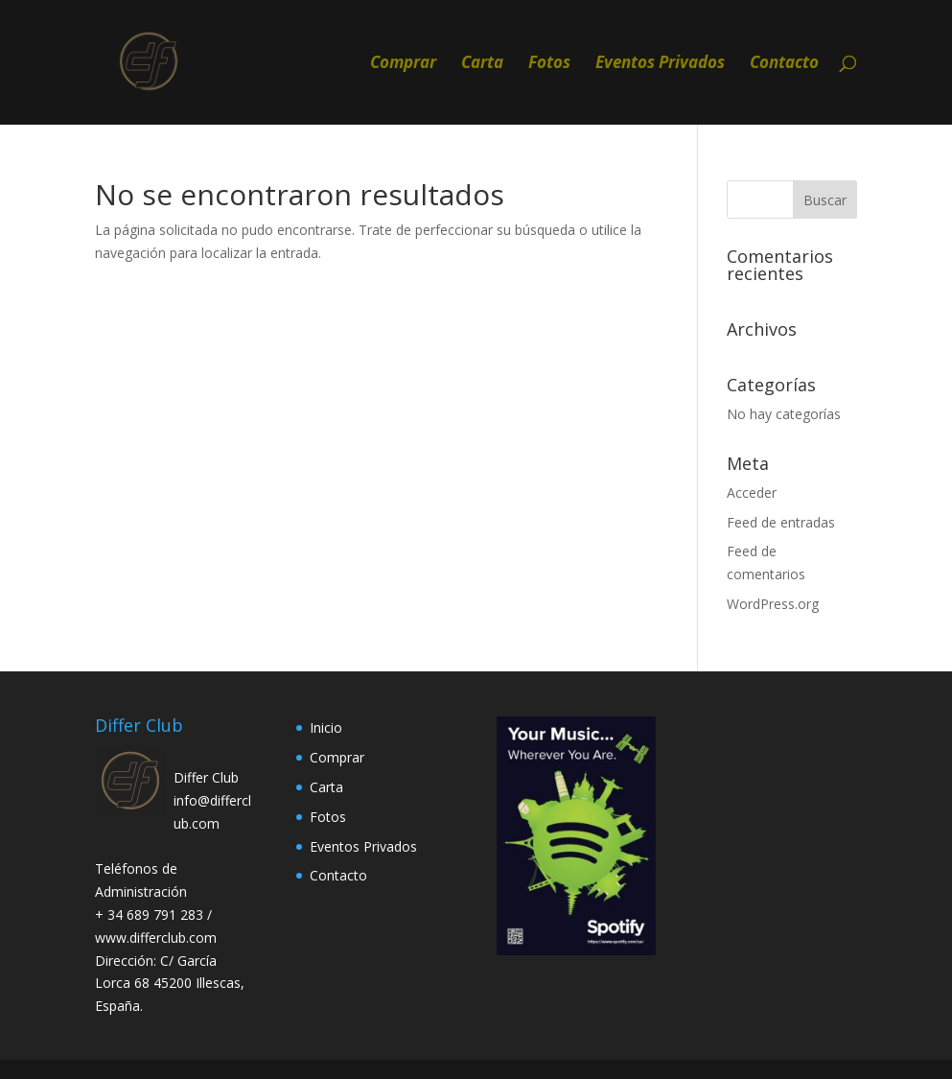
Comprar (403, 64)
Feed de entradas (781, 522)
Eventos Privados (660, 64)
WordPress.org (773, 604)
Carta (482, 64)
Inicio (326, 727)
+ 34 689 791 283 (151, 914)
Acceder (752, 492)
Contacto (784, 64)
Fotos (549, 64)
